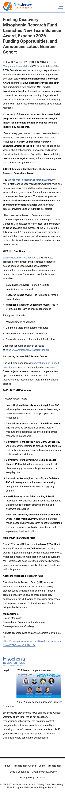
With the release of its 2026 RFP (19, 257)
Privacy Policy (27, 777)
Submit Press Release (50, 765)
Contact (41, 777)
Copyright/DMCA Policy (44, 771)
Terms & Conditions (18, 771)
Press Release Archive (24, 765)
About (7, 765)
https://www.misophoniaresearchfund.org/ (28, 350)
